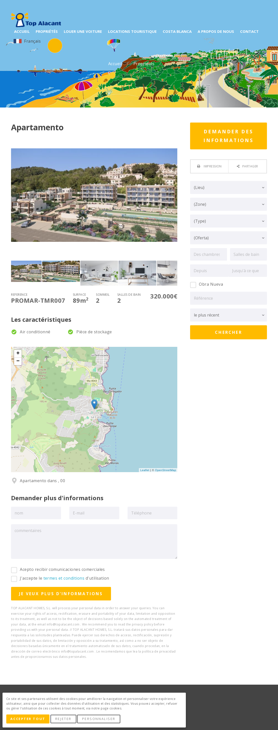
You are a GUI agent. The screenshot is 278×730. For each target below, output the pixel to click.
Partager (250, 166)
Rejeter (65, 719)
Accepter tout (28, 719)
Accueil (115, 63)
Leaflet (144, 470)
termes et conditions (64, 578)
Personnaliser (100, 719)
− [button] (18, 361)
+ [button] (18, 353)
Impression (212, 166)
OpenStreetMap (165, 470)
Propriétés (144, 63)
